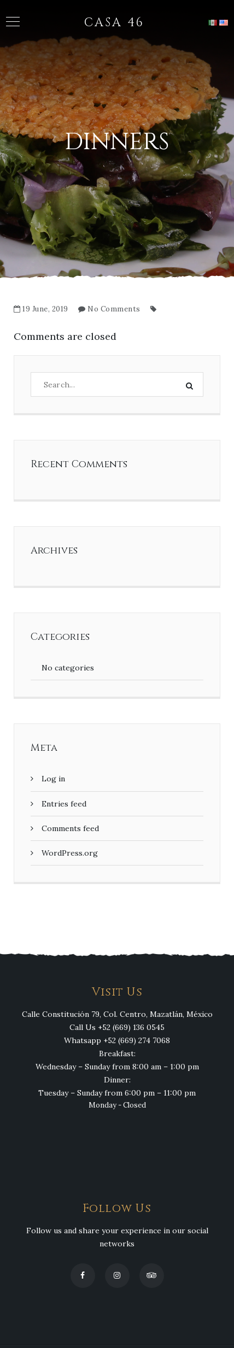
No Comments (114, 309)
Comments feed (70, 828)
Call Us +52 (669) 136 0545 (117, 1027)
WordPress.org (70, 853)
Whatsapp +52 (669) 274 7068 (117, 1040)
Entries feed (64, 804)
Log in (53, 779)
